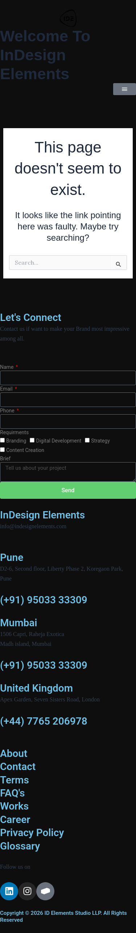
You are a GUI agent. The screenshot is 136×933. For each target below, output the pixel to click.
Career (15, 820)
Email (7, 389)
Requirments (14, 432)
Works (14, 806)
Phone (8, 410)
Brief (5, 458)
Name (7, 367)
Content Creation (25, 450)
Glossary (20, 846)
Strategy (100, 441)
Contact (18, 767)
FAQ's (12, 793)
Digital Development (58, 441)
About (13, 753)
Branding (16, 441)
